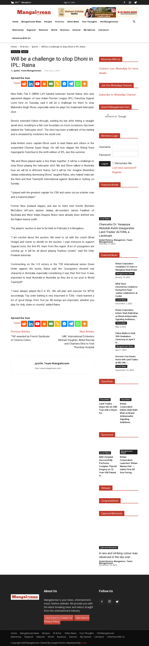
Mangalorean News (31, 21)
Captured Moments (111, 513)
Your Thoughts (89, 21)
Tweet (16, 83)
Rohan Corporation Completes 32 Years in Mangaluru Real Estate (126, 266)
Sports (35, 46)
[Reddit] (24, 84)
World (54, 30)
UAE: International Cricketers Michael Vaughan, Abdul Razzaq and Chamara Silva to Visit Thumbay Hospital (76, 342)
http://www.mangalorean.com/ (48, 368)
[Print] (44, 84)
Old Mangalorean (109, 21)
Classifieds (121, 323)
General (76, 30)
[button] (134, 21)
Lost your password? (124, 167)
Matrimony (18, 30)
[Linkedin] (31, 84)
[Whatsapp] (78, 84)
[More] (84, 84)
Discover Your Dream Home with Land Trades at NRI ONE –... (126, 359)
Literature (103, 30)
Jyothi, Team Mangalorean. (28, 70)
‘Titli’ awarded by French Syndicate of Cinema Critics (30, 338)
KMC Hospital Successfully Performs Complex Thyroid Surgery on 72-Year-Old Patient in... (108, 466)
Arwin (84, 642)
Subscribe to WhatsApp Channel (117, 94)
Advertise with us (110, 59)
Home (15, 21)
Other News (73, 21)
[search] (115, 116)
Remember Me (123, 163)
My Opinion (89, 30)
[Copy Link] (58, 84)
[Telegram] (71, 84)
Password (104, 154)
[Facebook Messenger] (64, 84)
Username (105, 147)
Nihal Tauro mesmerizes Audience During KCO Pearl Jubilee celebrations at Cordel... (126, 290)
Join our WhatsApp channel (116, 85)
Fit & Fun (59, 21)
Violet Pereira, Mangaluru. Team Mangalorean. (115, 241)
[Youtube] (37, 84)
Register (117, 172)
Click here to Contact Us (58, 618)
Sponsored (107, 434)
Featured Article (110, 184)
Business (64, 30)
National (43, 30)
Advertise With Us (21, 38)
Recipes (48, 21)
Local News (105, 218)
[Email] (51, 84)
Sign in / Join (69, 2)
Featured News (109, 255)
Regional (31, 30)
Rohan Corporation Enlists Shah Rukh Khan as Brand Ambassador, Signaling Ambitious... (128, 413)
